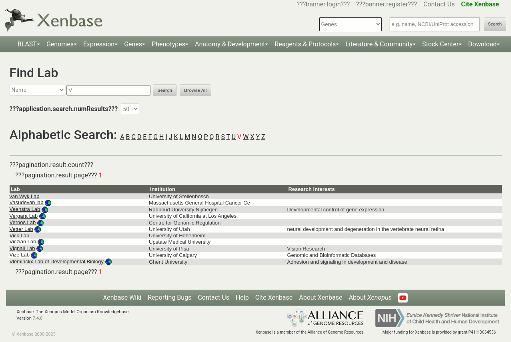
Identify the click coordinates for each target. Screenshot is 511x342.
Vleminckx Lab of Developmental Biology (57, 261)
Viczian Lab (23, 242)
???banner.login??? (323, 4)
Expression (98, 44)
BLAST (27, 44)
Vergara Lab (24, 216)
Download (482, 44)
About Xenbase (320, 297)
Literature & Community (379, 44)
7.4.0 (38, 318)
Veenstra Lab (25, 209)
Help (242, 297)
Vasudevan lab (27, 202)
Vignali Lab (22, 248)
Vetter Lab (21, 229)
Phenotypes (168, 44)
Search (495, 24)
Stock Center (440, 44)
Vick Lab (20, 236)
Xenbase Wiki (122, 297)
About (370, 297)
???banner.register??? (386, 4)
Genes (133, 44)
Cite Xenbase (274, 297)
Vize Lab (20, 255)
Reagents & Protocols (305, 44)
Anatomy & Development (230, 44)
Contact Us (439, 4)
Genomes (60, 44)
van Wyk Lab (25, 196)
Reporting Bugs (169, 297)
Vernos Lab (23, 222)
